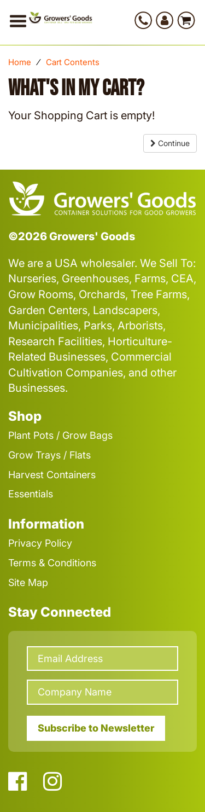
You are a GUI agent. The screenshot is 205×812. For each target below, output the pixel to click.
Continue (170, 143)
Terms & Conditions (52, 563)
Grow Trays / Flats (49, 455)
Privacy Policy (40, 543)
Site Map (28, 582)
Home (19, 62)
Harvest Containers (52, 474)
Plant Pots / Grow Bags (60, 435)
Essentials (30, 494)
